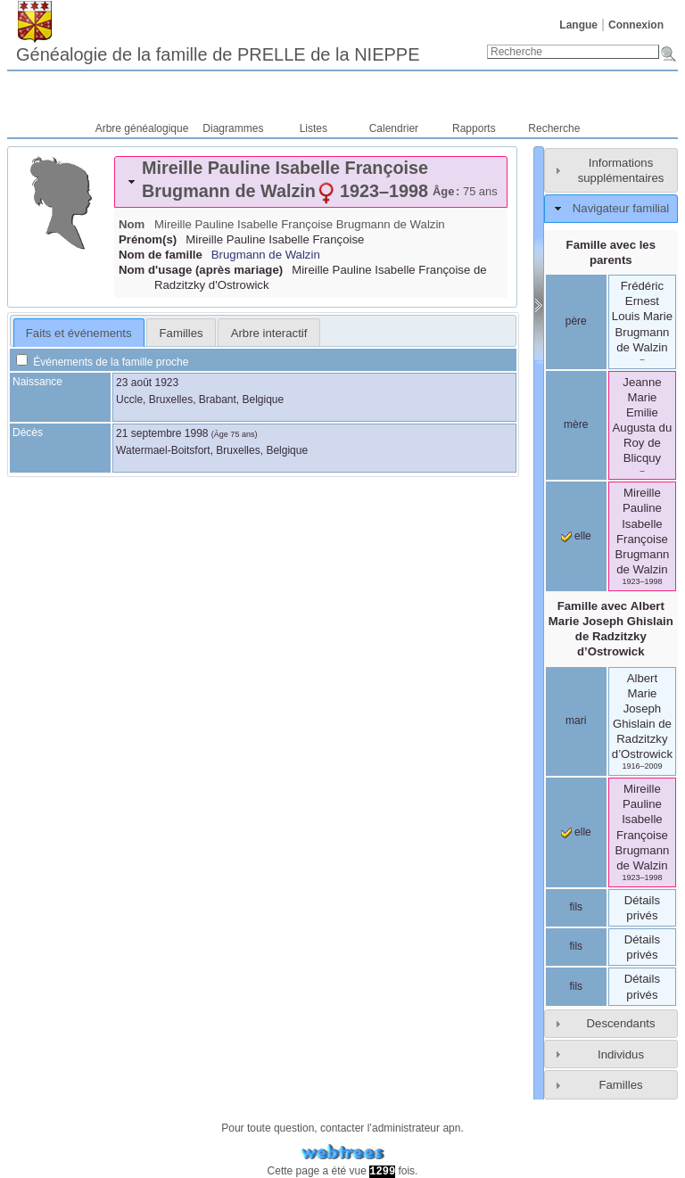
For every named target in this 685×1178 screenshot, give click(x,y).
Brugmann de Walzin (265, 254)
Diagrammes (232, 128)
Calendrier (393, 128)
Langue (578, 25)
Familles (620, 1085)
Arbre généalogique (142, 128)
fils (575, 907)
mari (575, 720)
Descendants (621, 1023)
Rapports (474, 128)
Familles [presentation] (181, 333)
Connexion (636, 25)
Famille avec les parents (611, 252)
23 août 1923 (147, 382)
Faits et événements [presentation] (79, 333)
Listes (313, 128)
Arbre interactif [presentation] (269, 333)
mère (576, 424)
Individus (621, 1054)
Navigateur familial (621, 208)
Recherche (554, 128)
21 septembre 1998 (162, 433)
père (576, 321)
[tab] (311, 182)
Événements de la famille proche (102, 362)
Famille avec (611, 628)
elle (576, 536)
